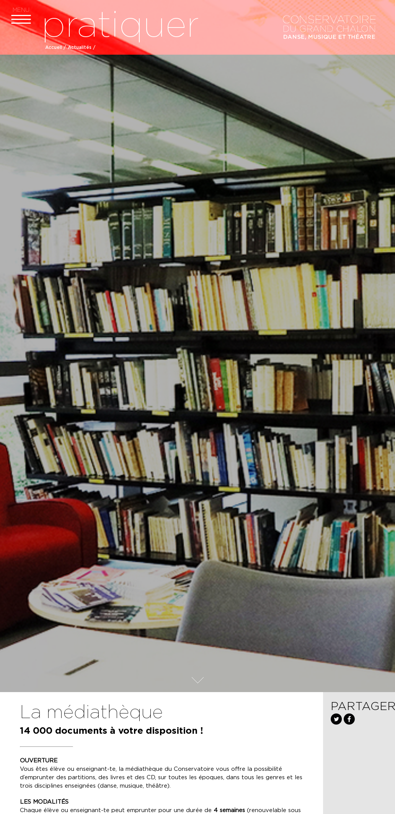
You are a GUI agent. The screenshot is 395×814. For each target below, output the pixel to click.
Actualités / (81, 47)
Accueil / (55, 47)
